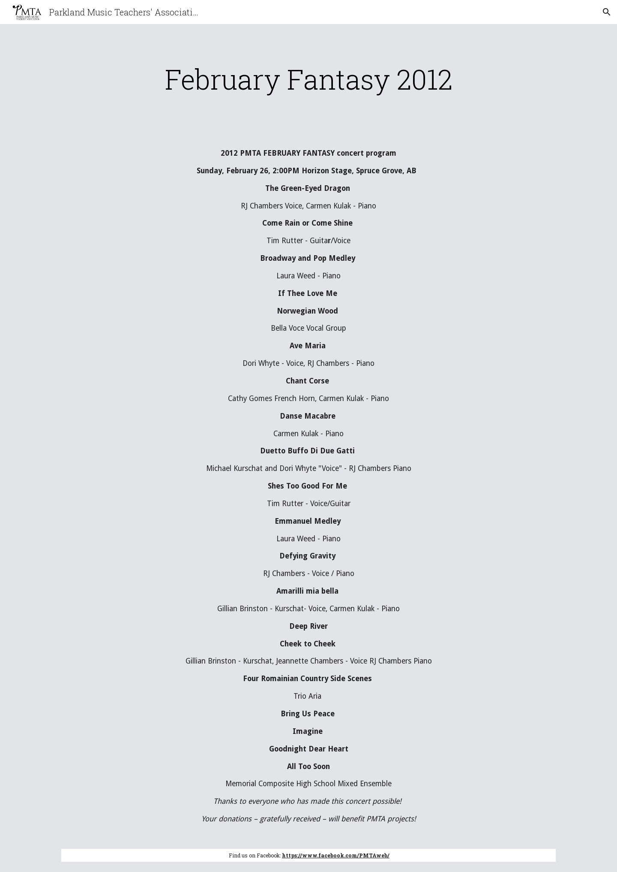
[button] (606, 12)
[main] (308, 79)
